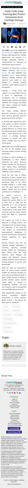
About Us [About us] (14, 399)
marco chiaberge (7, 319)
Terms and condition (15, 413)
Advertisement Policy (7, 475)
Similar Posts (6, 375)
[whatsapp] (12, 47)
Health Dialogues (13, 480)
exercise (12, 75)
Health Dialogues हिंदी (14, 432)
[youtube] (12, 393)
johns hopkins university (9, 323)
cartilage (5, 306)
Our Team (15, 401)
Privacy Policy (15, 415)
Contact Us (15, 404)
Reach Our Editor (15, 402)
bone (24, 57)
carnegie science (7, 331)
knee (24, 126)
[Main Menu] (2, 2)
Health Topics (10, 7)
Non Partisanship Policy (15, 423)
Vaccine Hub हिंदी (14, 428)
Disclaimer (15, 420)
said (21, 192)
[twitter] (8, 47)
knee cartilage (16, 306)
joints (10, 93)
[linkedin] (10, 393)
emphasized (17, 195)
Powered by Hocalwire (14, 484)
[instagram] (17, 393)
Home (4, 7)
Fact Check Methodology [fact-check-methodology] (15, 425)
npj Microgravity (7, 52)
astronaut (5, 310)
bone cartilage (18, 314)
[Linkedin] (16, 47)
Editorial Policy (14, 417)
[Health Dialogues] (20, 393)
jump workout (16, 310)
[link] (24, 47)
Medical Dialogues (15, 406)
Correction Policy (15, 422)
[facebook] (4, 47)
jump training (6, 314)
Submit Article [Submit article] (15, 407)
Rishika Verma (15, 346)
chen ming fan (7, 327)
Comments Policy (15, 418)
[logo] (13, 2)
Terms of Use (7, 473)
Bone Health (18, 7)
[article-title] (6, 346)
